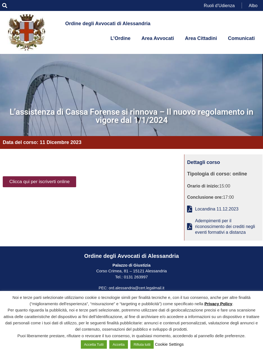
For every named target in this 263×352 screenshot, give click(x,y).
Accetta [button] (118, 344)
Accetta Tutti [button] (94, 344)
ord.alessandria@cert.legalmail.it (136, 288)
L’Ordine (120, 38)
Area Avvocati (157, 38)
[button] (4, 5)
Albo (253, 5)
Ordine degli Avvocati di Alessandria (107, 23)
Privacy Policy (218, 303)
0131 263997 (135, 277)
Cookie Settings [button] (169, 344)
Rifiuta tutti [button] (142, 344)
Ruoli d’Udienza (219, 5)
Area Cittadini (201, 38)
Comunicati (241, 38)
